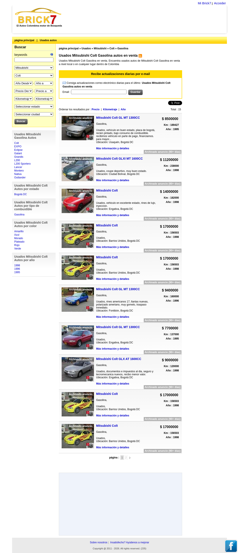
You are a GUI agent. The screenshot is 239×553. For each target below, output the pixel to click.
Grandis (18, 156)
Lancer (18, 167)
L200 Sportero (22, 163)
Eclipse (18, 149)
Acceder (220, 3)
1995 (17, 272)
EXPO (17, 146)
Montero (19, 170)
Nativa (18, 174)
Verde (17, 248)
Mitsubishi (100, 48)
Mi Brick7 (204, 3)
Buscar (20, 47)
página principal (24, 40)
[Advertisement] (146, 19)
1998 (17, 265)
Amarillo (18, 231)
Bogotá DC (20, 194)
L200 (17, 160)
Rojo (17, 245)
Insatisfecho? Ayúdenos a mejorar (129, 542)
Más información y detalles (112, 148)
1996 (17, 268)
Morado (18, 238)
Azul (16, 234)
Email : (66, 91)
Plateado (19, 241)
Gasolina (19, 214)
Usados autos (48, 40)
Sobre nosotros (98, 542)
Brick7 (38, 16)
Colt (16, 143)
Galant (18, 153)
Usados (86, 48)
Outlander (20, 177)
